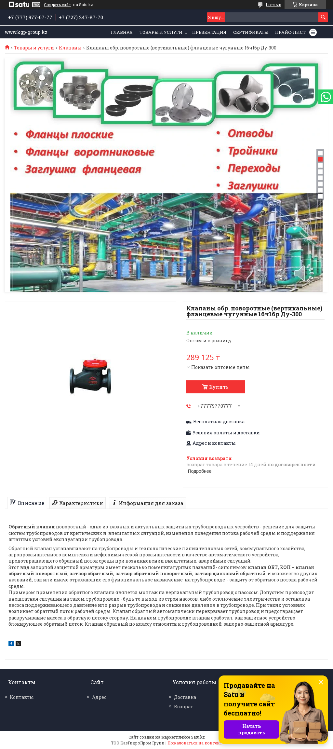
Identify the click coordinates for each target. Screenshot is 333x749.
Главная (122, 32)
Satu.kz (198, 737)
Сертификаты (250, 32)
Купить (219, 387)
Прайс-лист (290, 32)
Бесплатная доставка (219, 422)
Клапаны (70, 48)
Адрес (99, 697)
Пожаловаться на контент (194, 742)
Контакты (22, 697)
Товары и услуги (161, 32)
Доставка (185, 697)
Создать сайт (57, 4)
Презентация (209, 32)
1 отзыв (273, 4)
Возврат (183, 706)
